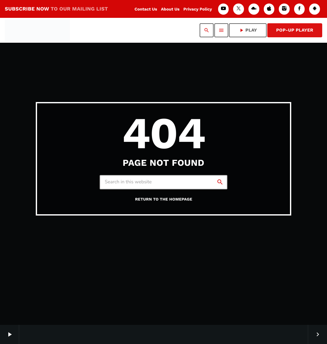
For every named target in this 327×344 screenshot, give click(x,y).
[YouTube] (223, 9)
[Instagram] (284, 9)
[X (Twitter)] (238, 9)
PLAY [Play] (248, 30)
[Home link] (37, 30)
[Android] (314, 9)
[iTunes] (269, 9)
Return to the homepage (163, 199)
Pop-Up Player (294, 30)
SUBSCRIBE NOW (56, 9)
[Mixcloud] (253, 9)
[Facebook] (299, 9)
